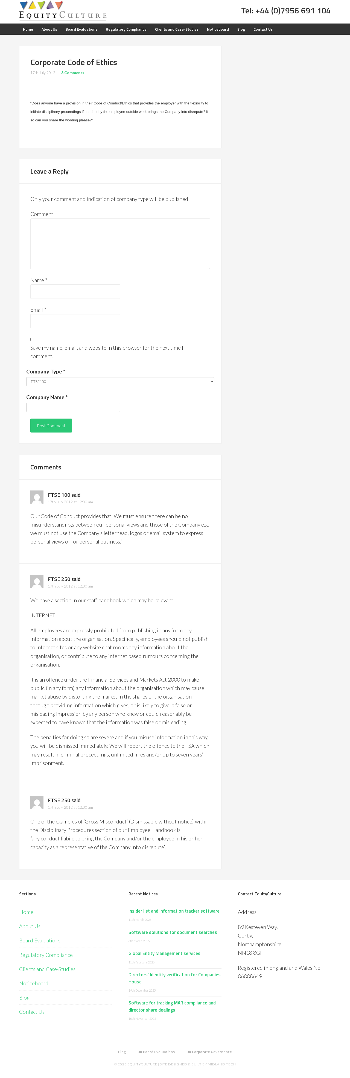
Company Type (45, 371)
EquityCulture (142, 1064)
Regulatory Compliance (46, 955)
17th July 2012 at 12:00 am (70, 501)
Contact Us (32, 1012)
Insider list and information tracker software (174, 911)
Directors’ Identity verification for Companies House (175, 978)
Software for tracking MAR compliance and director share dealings (172, 1006)
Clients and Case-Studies (47, 969)
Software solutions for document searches (173, 932)
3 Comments (72, 72)
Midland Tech (222, 1064)
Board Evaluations (39, 940)
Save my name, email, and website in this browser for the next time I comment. (106, 351)
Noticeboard (33, 983)
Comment (41, 214)
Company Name (47, 397)
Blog (24, 997)
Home (26, 912)
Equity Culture (63, 11)
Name (39, 280)
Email (38, 309)
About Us (29, 926)
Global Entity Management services (164, 953)
